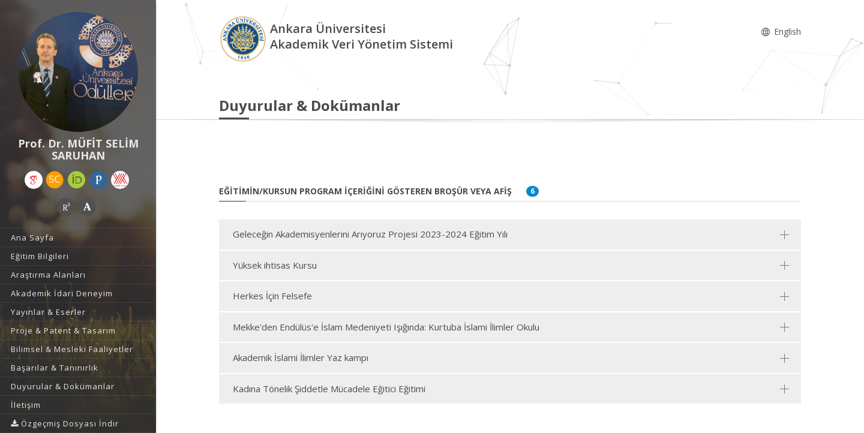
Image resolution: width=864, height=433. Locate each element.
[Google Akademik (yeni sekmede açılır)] (34, 180)
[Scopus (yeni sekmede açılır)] (55, 180)
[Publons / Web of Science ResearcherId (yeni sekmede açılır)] (99, 180)
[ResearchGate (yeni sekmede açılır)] (66, 207)
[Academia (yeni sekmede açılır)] (87, 207)
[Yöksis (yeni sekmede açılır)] (120, 180)
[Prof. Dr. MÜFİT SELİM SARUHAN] (78, 72)
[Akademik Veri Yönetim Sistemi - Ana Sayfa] (244, 38)
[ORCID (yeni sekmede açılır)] (77, 180)
